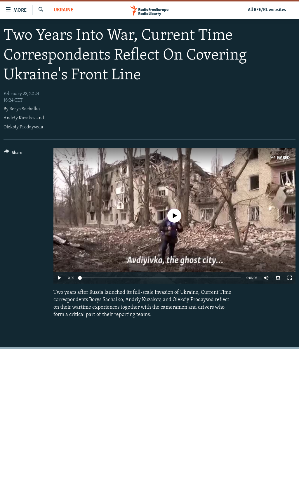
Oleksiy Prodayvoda (23, 127)
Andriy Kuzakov (20, 118)
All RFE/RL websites (267, 10)
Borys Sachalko (24, 109)
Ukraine (63, 10)
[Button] (13, 154)
